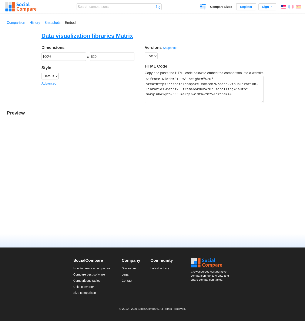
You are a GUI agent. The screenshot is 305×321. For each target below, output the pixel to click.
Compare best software (89, 274)
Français (291, 6)
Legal (125, 274)
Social (211, 263)
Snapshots (52, 22)
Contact (127, 280)
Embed (70, 22)
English (283, 6)
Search (158, 7)
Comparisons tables (86, 280)
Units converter (83, 286)
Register (246, 6)
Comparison (16, 22)
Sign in (267, 6)
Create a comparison (203, 7)
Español (298, 6)
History (35, 22)
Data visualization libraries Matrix (87, 36)
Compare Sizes (221, 6)
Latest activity (159, 268)
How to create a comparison (92, 268)
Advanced (49, 83)
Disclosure (129, 268)
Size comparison (84, 292)
